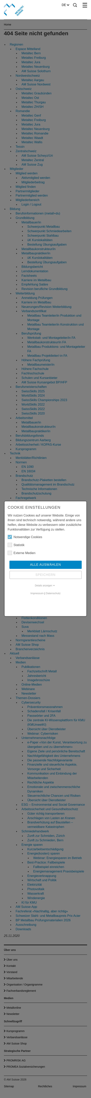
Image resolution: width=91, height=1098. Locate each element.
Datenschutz (53, 593)
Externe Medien (21, 553)
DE (65, 5)
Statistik (16, 545)
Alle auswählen (45, 564)
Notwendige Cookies (25, 537)
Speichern (45, 574)
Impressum (37, 593)
